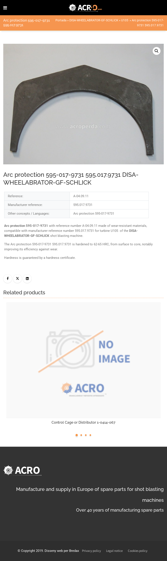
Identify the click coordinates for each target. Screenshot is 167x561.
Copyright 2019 (32, 551)
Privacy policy (91, 551)
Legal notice (114, 551)
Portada (61, 20)
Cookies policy (137, 551)
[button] (156, 51)
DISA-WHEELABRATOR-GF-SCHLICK (93, 20)
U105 (125, 20)
